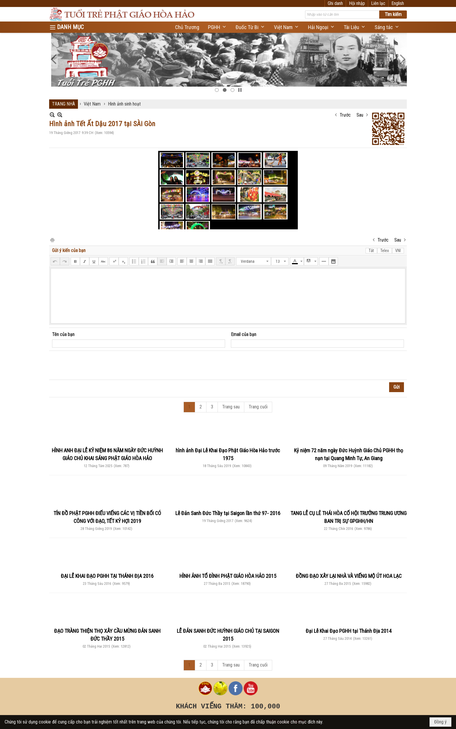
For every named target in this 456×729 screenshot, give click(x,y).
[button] (217, 27)
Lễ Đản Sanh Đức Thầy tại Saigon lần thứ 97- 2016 (227, 513)
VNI (398, 250)
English (397, 3)
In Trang (52, 240)
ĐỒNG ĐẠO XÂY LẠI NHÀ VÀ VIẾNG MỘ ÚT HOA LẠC (349, 576)
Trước (345, 115)
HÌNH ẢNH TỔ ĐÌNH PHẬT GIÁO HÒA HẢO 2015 (227, 576)
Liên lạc (378, 3)
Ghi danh (335, 3)
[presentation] (96, 365)
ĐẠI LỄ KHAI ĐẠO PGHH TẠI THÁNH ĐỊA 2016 (107, 576)
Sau (360, 115)
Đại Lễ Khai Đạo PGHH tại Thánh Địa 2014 (348, 631)
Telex (384, 250)
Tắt (371, 250)
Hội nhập (357, 3)
